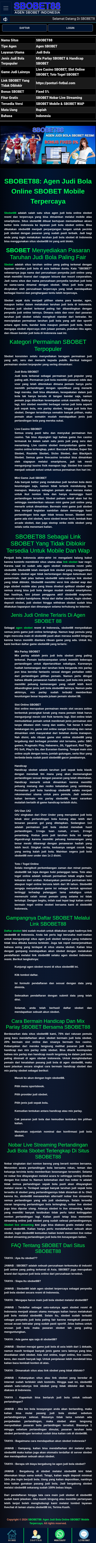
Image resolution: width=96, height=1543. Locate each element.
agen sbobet (24, 627)
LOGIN (70, 28)
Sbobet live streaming (19, 1224)
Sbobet (8, 264)
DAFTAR (25, 28)
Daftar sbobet (13, 930)
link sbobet (70, 561)
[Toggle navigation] (6, 8)
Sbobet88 (10, 212)
